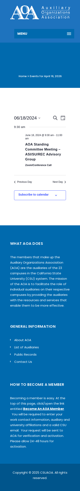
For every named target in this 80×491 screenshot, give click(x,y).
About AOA (22, 340)
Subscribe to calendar (33, 194)
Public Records (25, 354)
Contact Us (23, 362)
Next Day (59, 181)
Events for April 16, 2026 (46, 76)
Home (23, 76)
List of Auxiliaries (26, 347)
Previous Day (23, 181)
